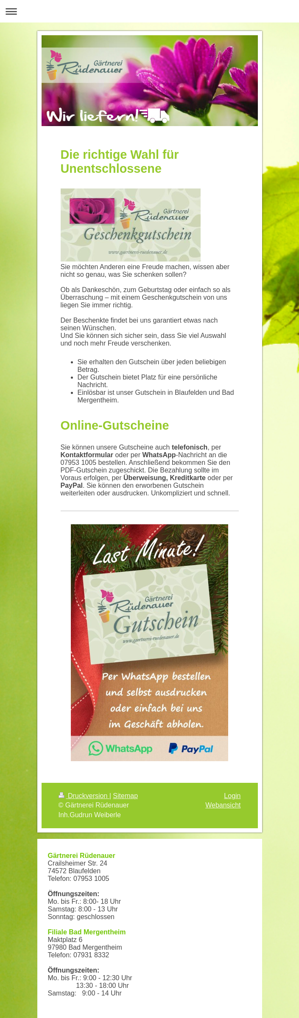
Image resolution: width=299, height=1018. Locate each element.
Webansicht (222, 805)
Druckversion (84, 795)
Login (232, 795)
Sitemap (125, 795)
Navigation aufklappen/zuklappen (149, 11)
